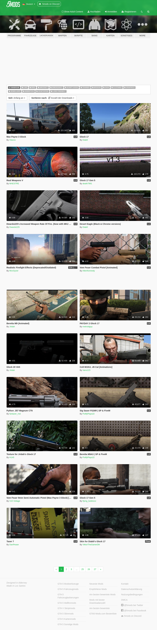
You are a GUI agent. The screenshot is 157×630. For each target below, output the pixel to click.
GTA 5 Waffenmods (67, 603)
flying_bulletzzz (89, 501)
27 (95, 569)
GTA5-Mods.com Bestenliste (103, 613)
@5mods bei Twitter (132, 605)
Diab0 (85, 140)
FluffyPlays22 (89, 414)
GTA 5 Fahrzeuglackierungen (68, 596)
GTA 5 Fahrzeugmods (68, 589)
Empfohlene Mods (98, 589)
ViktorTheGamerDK (91, 544)
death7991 (87, 183)
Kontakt (124, 584)
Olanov (12, 140)
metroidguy (87, 326)
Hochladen (94, 11)
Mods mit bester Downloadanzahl (97, 601)
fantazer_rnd (15, 414)
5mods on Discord (131, 616)
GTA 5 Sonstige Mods (68, 624)
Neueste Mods (96, 584)
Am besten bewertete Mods (102, 594)
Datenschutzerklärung (131, 589)
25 (82, 569)
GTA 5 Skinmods (66, 613)
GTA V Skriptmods (66, 608)
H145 (11, 457)
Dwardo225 (14, 227)
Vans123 (86, 370)
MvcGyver (13, 271)
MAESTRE (14, 183)
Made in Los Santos (16, 586)
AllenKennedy (88, 271)
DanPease (14, 544)
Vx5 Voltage (14, 501)
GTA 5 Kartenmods (67, 619)
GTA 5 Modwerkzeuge (68, 584)
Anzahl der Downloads (52, 98)
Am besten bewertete (99, 608)
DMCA (124, 600)
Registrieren (129, 11)
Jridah (12, 326)
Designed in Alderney (17, 583)
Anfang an (16, 98)
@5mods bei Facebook (133, 610)
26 (89, 569)
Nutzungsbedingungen (132, 594)
